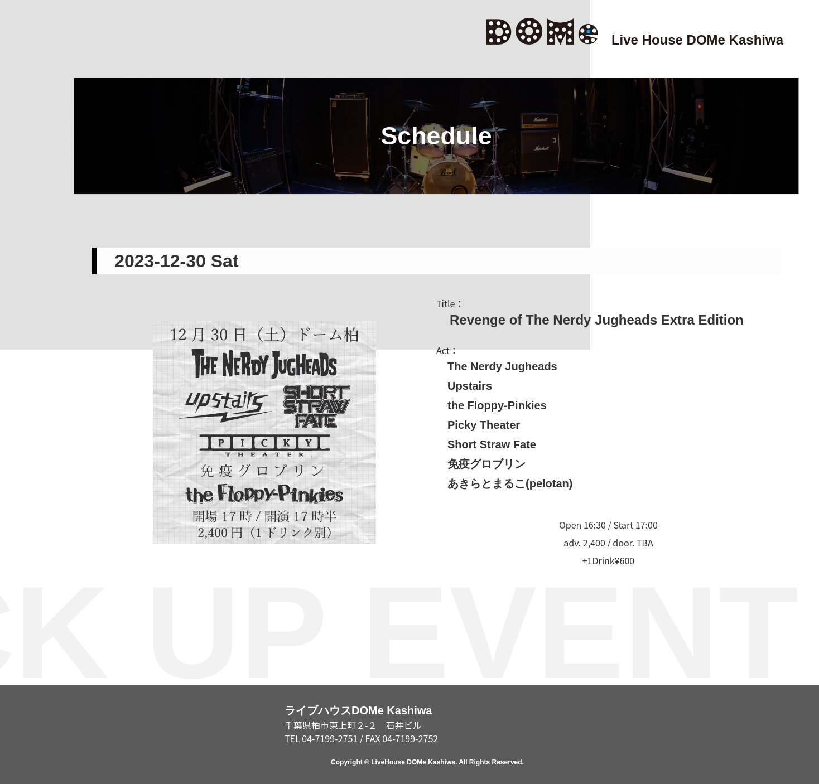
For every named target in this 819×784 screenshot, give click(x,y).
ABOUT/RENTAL (26, 587)
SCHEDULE (26, 326)
